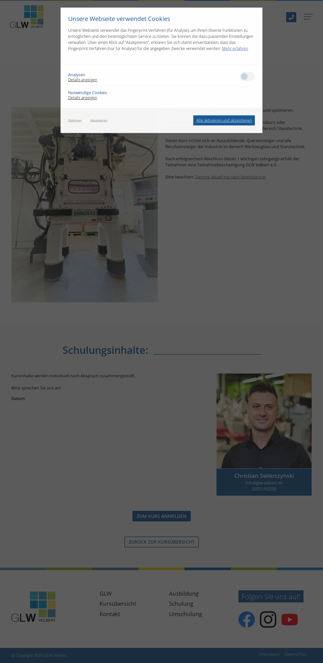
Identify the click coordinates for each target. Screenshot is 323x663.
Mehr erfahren (235, 48)
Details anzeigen (82, 80)
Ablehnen (75, 120)
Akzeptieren (98, 120)
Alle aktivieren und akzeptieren (224, 120)
